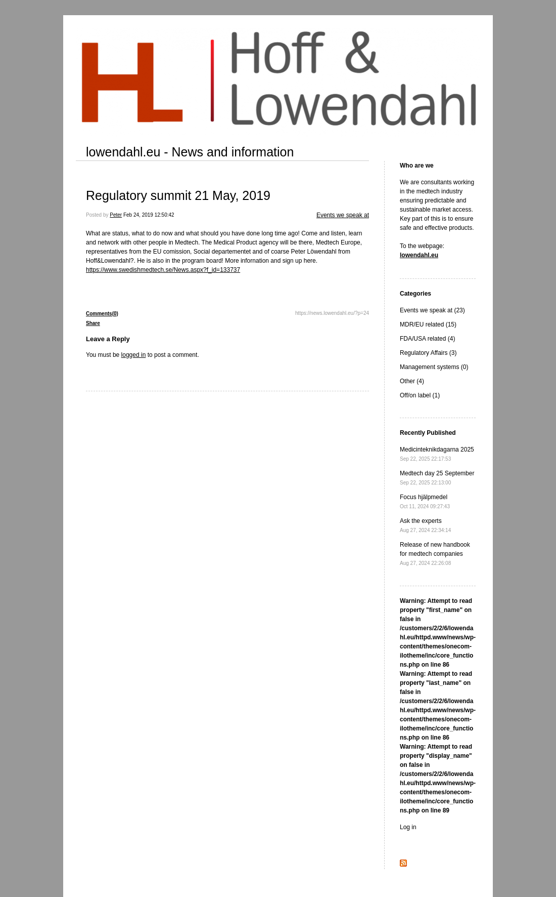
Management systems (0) (434, 367)
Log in (408, 827)
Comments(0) (102, 313)
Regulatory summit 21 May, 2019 (178, 195)
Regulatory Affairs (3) (428, 352)
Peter (116, 215)
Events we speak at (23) (432, 310)
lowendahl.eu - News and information (190, 152)
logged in (133, 354)
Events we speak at (342, 215)
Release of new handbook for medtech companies (435, 553)
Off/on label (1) (420, 395)
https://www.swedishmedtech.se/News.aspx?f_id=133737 (163, 269)
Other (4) (412, 381)
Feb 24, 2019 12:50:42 (148, 215)
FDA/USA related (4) (427, 338)
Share (93, 323)
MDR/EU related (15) (428, 324)
